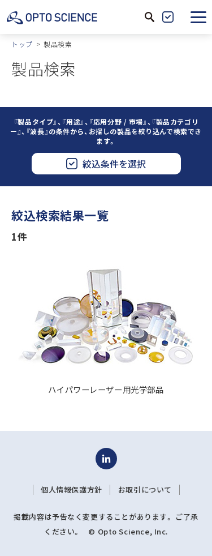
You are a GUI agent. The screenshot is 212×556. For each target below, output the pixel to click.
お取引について (145, 490)
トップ (22, 44)
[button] (198, 17)
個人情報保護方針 (71, 490)
